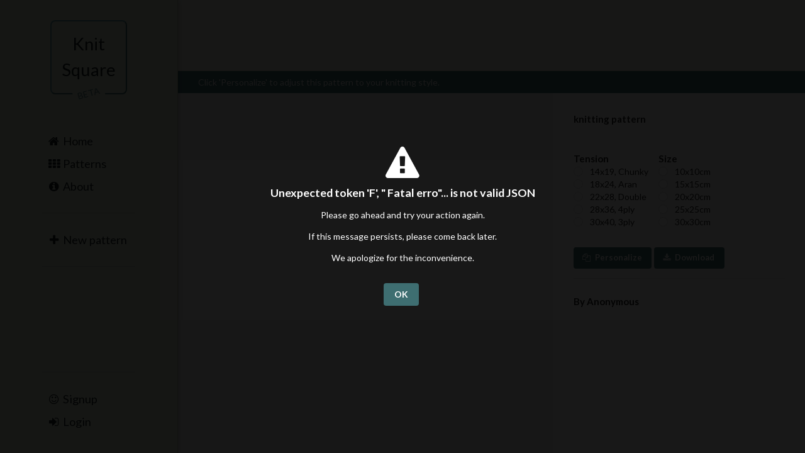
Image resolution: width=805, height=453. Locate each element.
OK (401, 294)
